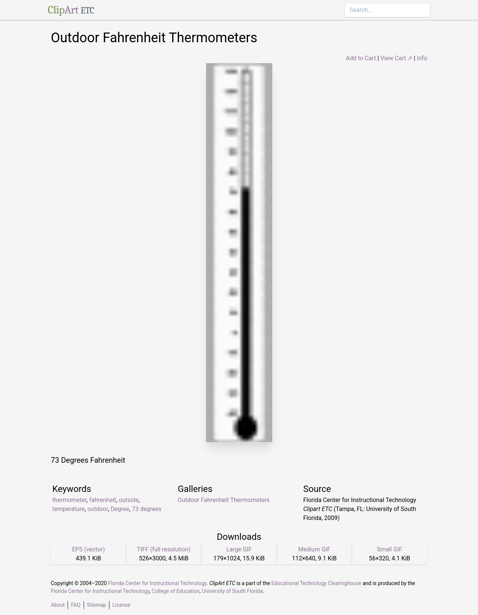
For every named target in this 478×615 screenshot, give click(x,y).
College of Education (176, 591)
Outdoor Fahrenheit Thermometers (224, 500)
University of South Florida (232, 591)
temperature (68, 508)
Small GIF (389, 549)
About (58, 605)
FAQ (75, 605)
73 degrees (146, 508)
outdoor (97, 508)
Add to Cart (361, 58)
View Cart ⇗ (397, 58)
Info (422, 58)
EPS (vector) (88, 549)
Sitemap (96, 605)
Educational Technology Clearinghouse (316, 583)
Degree (120, 508)
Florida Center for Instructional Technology (157, 583)
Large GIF (239, 549)
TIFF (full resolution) (164, 549)
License (121, 605)
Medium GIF (314, 549)
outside (129, 500)
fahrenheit (102, 500)
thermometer (69, 500)
